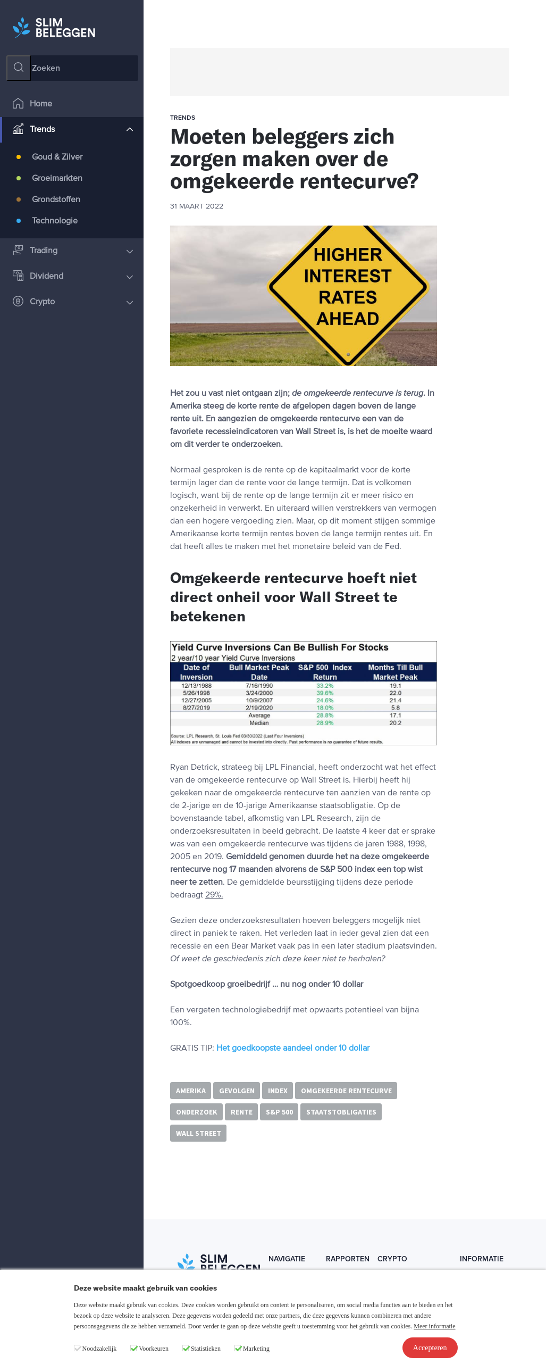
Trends (73, 130)
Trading (73, 251)
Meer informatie (434, 1326)
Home (32, 104)
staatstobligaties (341, 1112)
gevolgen (237, 1090)
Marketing (256, 1348)
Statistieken (206, 1348)
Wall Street (198, 1133)
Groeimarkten (57, 178)
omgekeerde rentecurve (346, 1090)
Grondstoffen (56, 200)
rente (242, 1112)
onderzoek (196, 1112)
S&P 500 (279, 1112)
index (278, 1090)
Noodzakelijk (99, 1348)
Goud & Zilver (57, 157)
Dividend (73, 277)
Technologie (55, 221)
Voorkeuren (154, 1348)
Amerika (191, 1090)
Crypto (73, 302)
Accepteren (430, 1348)
